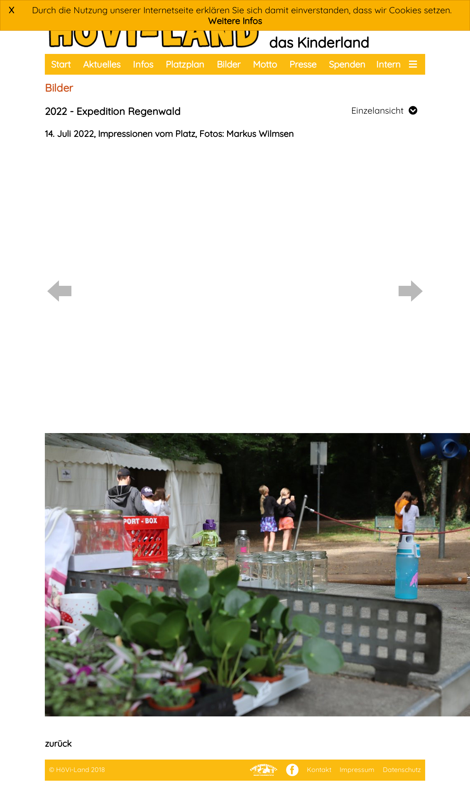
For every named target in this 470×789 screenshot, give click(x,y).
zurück (58, 743)
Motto (265, 64)
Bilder (228, 64)
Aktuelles (101, 64)
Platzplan (185, 64)
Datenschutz (402, 769)
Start (61, 64)
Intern (388, 64)
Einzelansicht (384, 110)
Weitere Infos (235, 20)
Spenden (347, 64)
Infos (143, 64)
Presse (302, 64)
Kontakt (319, 769)
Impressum (357, 769)
